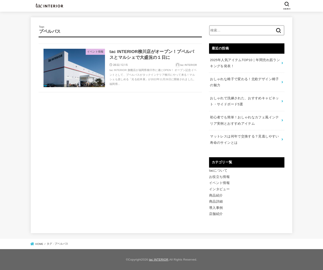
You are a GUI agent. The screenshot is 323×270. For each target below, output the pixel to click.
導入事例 (216, 208)
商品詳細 (216, 201)
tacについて (218, 170)
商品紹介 (216, 195)
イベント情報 (219, 183)
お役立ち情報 (219, 177)
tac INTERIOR (158, 259)
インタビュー (219, 189)
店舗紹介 (216, 214)
